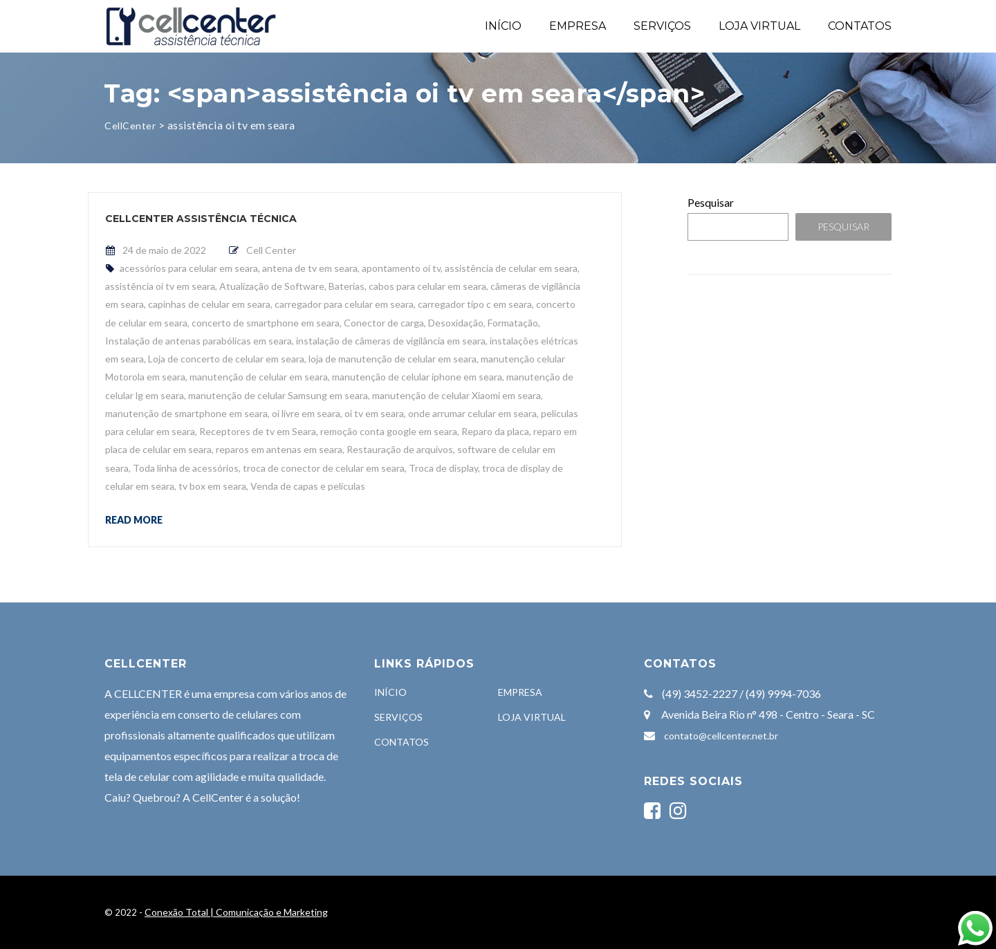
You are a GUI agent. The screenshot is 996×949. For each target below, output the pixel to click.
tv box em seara (212, 486)
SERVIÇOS (662, 26)
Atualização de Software (271, 286)
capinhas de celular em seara (209, 304)
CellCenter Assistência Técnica (201, 218)
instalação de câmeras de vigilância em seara (391, 341)
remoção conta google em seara (388, 431)
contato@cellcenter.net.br (721, 735)
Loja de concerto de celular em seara (226, 359)
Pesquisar (711, 202)
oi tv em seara (374, 413)
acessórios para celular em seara (189, 268)
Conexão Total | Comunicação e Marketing (236, 912)
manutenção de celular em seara (259, 377)
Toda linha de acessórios (186, 468)
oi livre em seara (306, 413)
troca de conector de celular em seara (324, 468)
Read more (134, 519)
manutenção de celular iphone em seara (417, 377)
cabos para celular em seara (427, 286)
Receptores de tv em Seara (257, 431)
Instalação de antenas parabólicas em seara (198, 341)
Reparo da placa (495, 431)
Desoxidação (455, 323)
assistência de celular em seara (511, 268)
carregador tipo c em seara (475, 304)
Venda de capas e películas (307, 486)
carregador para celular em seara (344, 304)
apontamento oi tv (401, 268)
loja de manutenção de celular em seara (392, 359)
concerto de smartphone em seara (266, 323)
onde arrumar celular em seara (472, 413)
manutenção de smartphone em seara (186, 413)
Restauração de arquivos (400, 449)
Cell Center (271, 250)
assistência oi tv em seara (160, 286)
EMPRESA (577, 26)
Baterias (347, 286)
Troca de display (443, 468)
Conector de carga (384, 323)
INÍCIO (503, 26)
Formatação (513, 323)
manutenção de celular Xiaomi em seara (456, 395)
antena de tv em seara (310, 268)
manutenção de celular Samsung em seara (278, 395)
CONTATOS (860, 26)
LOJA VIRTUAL (759, 26)
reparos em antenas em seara (279, 449)
